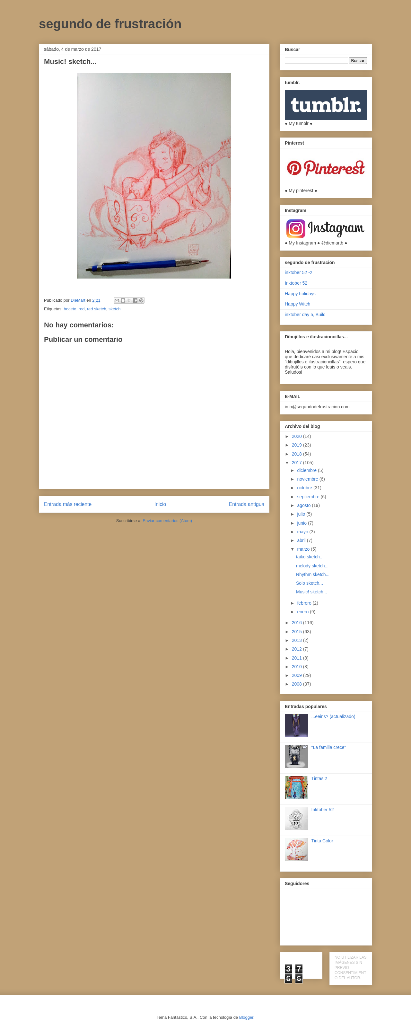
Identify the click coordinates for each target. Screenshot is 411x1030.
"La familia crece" (328, 747)
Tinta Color (322, 840)
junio (302, 523)
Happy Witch (297, 303)
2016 (297, 622)
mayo (303, 531)
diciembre (307, 470)
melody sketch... (312, 565)
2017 (297, 462)
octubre (305, 487)
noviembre (308, 479)
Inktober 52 (296, 283)
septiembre (308, 496)
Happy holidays (300, 293)
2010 (297, 666)
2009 (297, 675)
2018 (297, 454)
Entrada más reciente (68, 504)
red (82, 308)
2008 (297, 684)
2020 (297, 436)
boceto (70, 308)
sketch (115, 308)
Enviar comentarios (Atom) (167, 520)
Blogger (246, 1017)
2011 (297, 658)
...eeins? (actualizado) (333, 716)
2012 (297, 649)
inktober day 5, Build (305, 314)
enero (303, 611)
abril (302, 540)
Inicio (160, 504)
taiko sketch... (310, 556)
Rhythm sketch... (312, 574)
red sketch (96, 308)
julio (301, 514)
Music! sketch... (311, 591)
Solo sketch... (309, 583)
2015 (297, 631)
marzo (304, 549)
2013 (297, 640)
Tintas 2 (319, 778)
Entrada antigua (246, 504)
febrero (304, 603)
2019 (297, 445)
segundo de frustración (110, 24)
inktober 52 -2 (298, 272)
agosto (304, 505)
